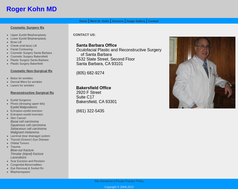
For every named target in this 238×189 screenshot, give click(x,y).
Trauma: (16, 146)
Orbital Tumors (20, 143)
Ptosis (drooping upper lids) (28, 103)
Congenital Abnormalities (26, 164)
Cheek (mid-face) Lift (24, 45)
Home (83, 21)
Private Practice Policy (129, 181)
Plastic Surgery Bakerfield (27, 63)
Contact (153, 21)
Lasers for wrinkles (22, 85)
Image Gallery (136, 21)
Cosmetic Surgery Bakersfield (29, 56)
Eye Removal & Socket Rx (27, 168)
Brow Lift (16, 42)
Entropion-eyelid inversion (27, 114)
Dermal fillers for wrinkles (26, 81)
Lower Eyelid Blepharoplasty (28, 38)
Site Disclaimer (103, 181)
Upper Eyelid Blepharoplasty (28, 34)
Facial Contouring (22, 49)
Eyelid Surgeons (21, 100)
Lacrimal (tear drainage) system (30, 135)
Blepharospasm (20, 171)
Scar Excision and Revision (28, 161)
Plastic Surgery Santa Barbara (29, 60)
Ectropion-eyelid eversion (26, 110)
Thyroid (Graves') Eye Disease (30, 139)
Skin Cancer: (19, 118)
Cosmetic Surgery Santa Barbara (31, 52)
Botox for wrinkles (22, 78)
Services (118, 21)
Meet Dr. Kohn (99, 21)
